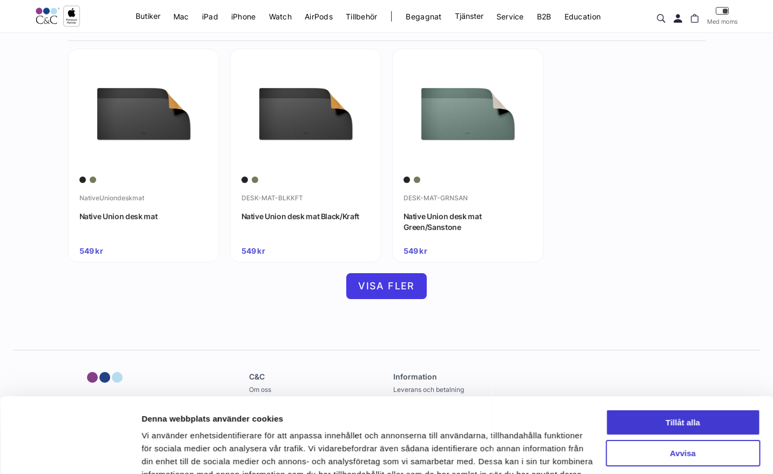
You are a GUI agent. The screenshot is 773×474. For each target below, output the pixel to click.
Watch (280, 16)
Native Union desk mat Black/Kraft (300, 216)
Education (582, 16)
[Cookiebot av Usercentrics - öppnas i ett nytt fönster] (70, 453)
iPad (210, 16)
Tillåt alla (683, 358)
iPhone (243, 16)
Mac (181, 16)
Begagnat (423, 16)
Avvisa (683, 388)
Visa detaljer (166, 452)
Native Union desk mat (118, 216)
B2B (544, 16)
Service (510, 16)
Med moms (722, 15)
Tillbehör (362, 16)
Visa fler (386, 286)
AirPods (319, 16)
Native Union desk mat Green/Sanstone (443, 222)
